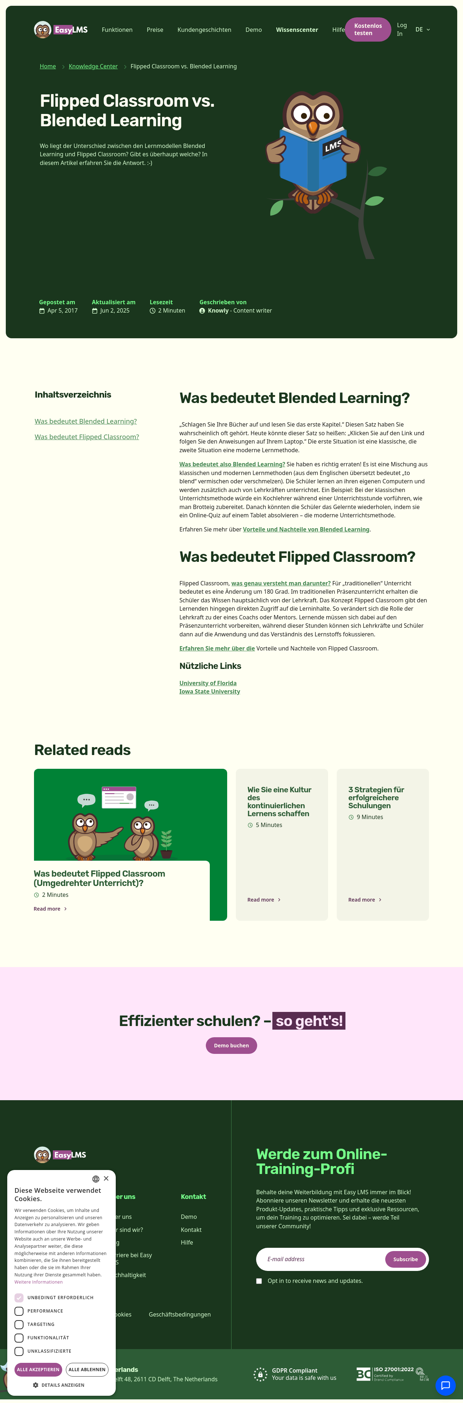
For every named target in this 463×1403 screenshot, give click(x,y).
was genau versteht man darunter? (281, 583)
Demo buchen (231, 1047)
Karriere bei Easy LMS (129, 1262)
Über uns (119, 1220)
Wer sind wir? (125, 1233)
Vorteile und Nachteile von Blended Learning (306, 529)
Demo (254, 30)
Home (48, 66)
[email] (342, 1263)
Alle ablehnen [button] (87, 1369)
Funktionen (117, 30)
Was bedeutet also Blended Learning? (232, 464)
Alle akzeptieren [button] (38, 1369)
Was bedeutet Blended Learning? (86, 421)
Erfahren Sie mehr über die (217, 648)
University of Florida (208, 683)
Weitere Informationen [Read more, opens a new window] (38, 1282)
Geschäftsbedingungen (180, 1318)
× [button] (106, 1179)
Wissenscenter (297, 30)
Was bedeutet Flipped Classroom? (87, 436)
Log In (402, 29)
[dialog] (61, 1283)
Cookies (121, 1318)
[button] (61, 1385)
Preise (155, 30)
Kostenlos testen (368, 29)
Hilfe (338, 30)
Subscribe (400, 1263)
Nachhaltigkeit (126, 1279)
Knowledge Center (93, 66)
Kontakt (191, 1233)
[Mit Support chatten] (446, 1386)
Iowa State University (209, 691)
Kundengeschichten (205, 30)
